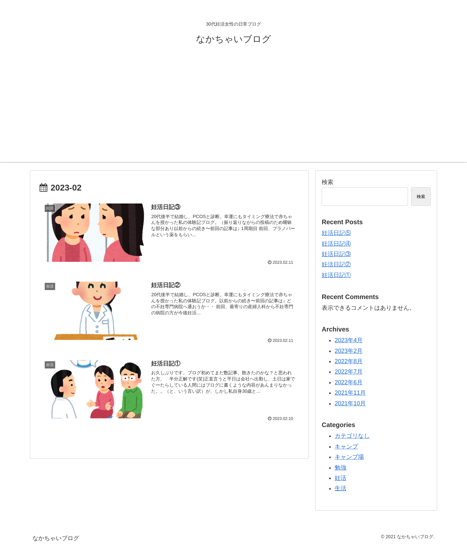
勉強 (340, 467)
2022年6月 (349, 382)
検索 (327, 182)
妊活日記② (336, 264)
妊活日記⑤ (336, 233)
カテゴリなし (352, 436)
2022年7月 (349, 371)
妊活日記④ (336, 243)
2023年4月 (349, 340)
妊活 (340, 478)
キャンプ (346, 446)
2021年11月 (350, 392)
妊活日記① (336, 275)
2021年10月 (350, 403)
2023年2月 (349, 351)
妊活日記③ (336, 254)
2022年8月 (349, 361)
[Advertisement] (233, 113)
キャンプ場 (349, 457)
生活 (340, 488)
